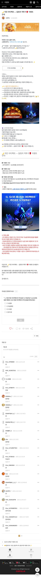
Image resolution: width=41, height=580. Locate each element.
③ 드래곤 (9, 309)
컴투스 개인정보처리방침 (20, 566)
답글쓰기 (7, 367)
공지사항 (4, 7)
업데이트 (19, 7)
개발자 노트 (29, 7)
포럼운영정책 (29, 566)
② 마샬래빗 (9, 306)
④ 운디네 (9, 312)
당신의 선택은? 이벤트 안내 (11, 542)
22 (5, 342)
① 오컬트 (9, 303)
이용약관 (11, 566)
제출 (20, 320)
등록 (36, 356)
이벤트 (7, 2)
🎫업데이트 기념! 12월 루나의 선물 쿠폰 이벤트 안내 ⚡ (18, 545)
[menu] (2, 2)
